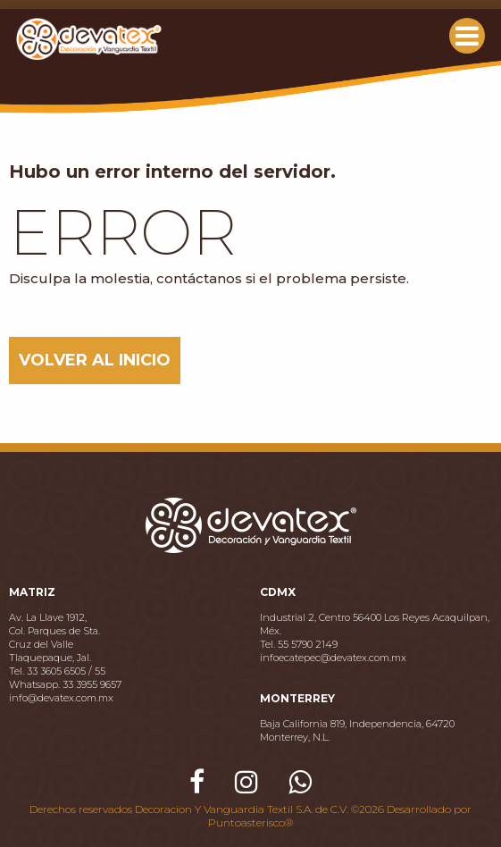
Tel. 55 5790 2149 (299, 644)
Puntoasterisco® (250, 822)
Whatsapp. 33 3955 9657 (65, 684)
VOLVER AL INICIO (95, 360)
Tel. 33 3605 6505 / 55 (57, 671)
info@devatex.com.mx (61, 698)
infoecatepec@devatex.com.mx (333, 657)
